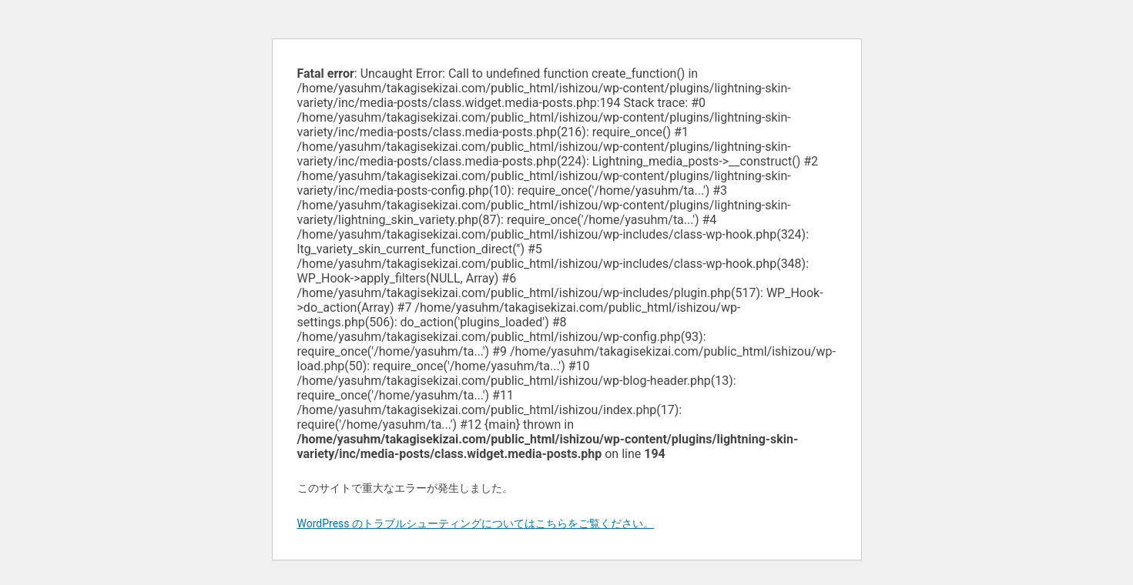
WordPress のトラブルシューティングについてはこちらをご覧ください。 (476, 523)
